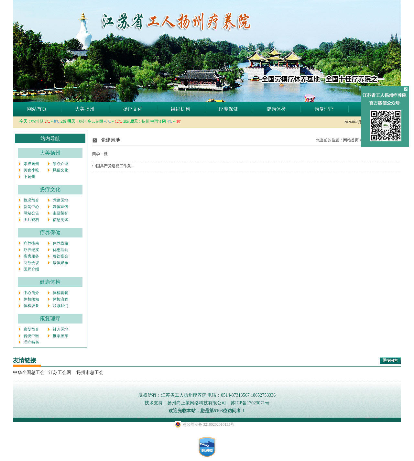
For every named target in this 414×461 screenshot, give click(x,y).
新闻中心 (31, 206)
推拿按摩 (60, 336)
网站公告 (31, 213)
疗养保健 (228, 109)
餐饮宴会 (60, 256)
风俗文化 (60, 170)
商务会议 (31, 262)
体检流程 (60, 299)
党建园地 (60, 200)
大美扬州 (84, 109)
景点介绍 (60, 163)
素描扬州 (31, 163)
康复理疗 (324, 109)
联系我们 (60, 305)
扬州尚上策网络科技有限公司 (196, 403)
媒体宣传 (60, 206)
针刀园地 (60, 329)
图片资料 (31, 219)
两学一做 (100, 154)
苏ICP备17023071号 (250, 403)
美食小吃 (31, 170)
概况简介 (31, 200)
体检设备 (31, 305)
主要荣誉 (60, 213)
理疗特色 (31, 342)
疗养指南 (31, 243)
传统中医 (31, 336)
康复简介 (31, 329)
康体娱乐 (60, 262)
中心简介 (31, 293)
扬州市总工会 (89, 372)
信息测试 (60, 219)
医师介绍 (31, 269)
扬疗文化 (132, 109)
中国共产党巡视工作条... (113, 166)
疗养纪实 (31, 249)
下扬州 (29, 176)
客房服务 (31, 256)
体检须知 (31, 299)
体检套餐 (60, 293)
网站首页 (37, 109)
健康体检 (276, 109)
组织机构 (180, 109)
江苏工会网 (60, 372)
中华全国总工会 (29, 372)
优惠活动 (60, 249)
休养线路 (60, 243)
